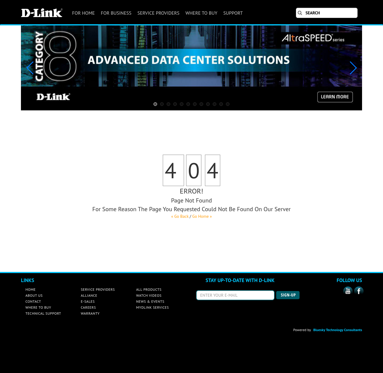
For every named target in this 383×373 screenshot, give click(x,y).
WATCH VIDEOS (149, 295)
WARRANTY (90, 313)
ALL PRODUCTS (149, 289)
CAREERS (88, 307)
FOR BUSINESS (116, 13)
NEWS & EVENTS (150, 301)
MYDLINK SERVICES (152, 307)
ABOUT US (34, 295)
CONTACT (33, 301)
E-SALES (88, 301)
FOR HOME (83, 13)
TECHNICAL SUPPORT (43, 313)
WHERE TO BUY (201, 13)
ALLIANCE (89, 295)
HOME (30, 289)
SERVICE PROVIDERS (158, 13)
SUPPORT (233, 13)
